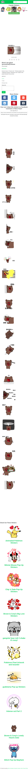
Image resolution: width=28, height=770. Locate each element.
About (9, 768)
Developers (12, 768)
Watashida (4, 68)
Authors (19, 768)
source (3, 78)
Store (22, 768)
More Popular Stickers (14, 13)
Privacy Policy (25, 768)
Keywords (16, 768)
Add (4, 92)
